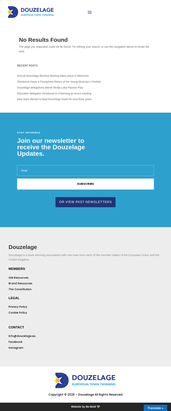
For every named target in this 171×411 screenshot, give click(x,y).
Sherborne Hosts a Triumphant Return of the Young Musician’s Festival (59, 81)
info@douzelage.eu (22, 336)
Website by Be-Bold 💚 (85, 406)
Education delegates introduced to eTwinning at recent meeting (54, 93)
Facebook (15, 342)
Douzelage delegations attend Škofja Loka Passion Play (50, 87)
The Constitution (20, 289)
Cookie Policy (18, 313)
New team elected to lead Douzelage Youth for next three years (54, 99)
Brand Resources (20, 283)
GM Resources (18, 278)
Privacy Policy (18, 307)
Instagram (16, 348)
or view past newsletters (85, 202)
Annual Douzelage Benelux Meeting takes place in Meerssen (53, 75)
